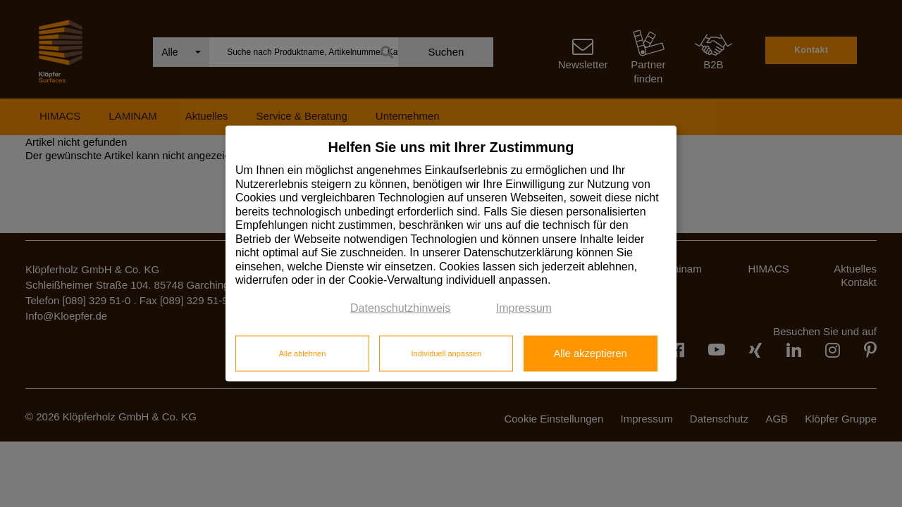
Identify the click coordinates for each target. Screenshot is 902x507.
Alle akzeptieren (589, 352)
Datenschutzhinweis (400, 307)
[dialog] (451, 254)
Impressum (524, 307)
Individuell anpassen (446, 353)
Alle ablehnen (302, 353)
